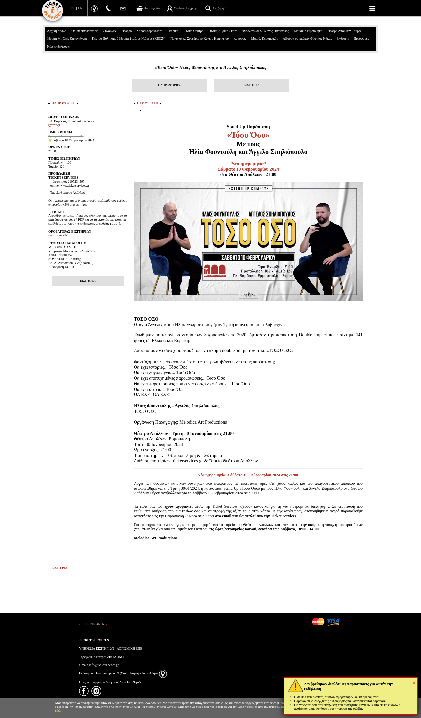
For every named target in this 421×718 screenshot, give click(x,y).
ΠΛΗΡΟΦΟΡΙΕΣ (169, 85)
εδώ (58, 710)
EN (80, 8)
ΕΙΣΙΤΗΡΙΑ (252, 85)
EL (73, 8)
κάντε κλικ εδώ (58, 235)
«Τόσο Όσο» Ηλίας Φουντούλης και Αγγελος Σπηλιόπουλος (210, 67)
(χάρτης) (54, 125)
